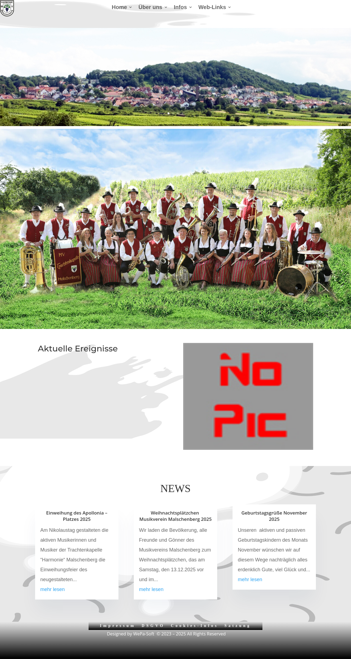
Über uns (150, 7)
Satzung (238, 626)
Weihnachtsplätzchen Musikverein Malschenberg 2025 (175, 516)
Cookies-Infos (194, 626)
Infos (180, 7)
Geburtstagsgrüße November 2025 (274, 516)
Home (119, 7)
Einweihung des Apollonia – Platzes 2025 (76, 516)
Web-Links (212, 7)
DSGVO (153, 626)
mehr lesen (52, 589)
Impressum (117, 626)
